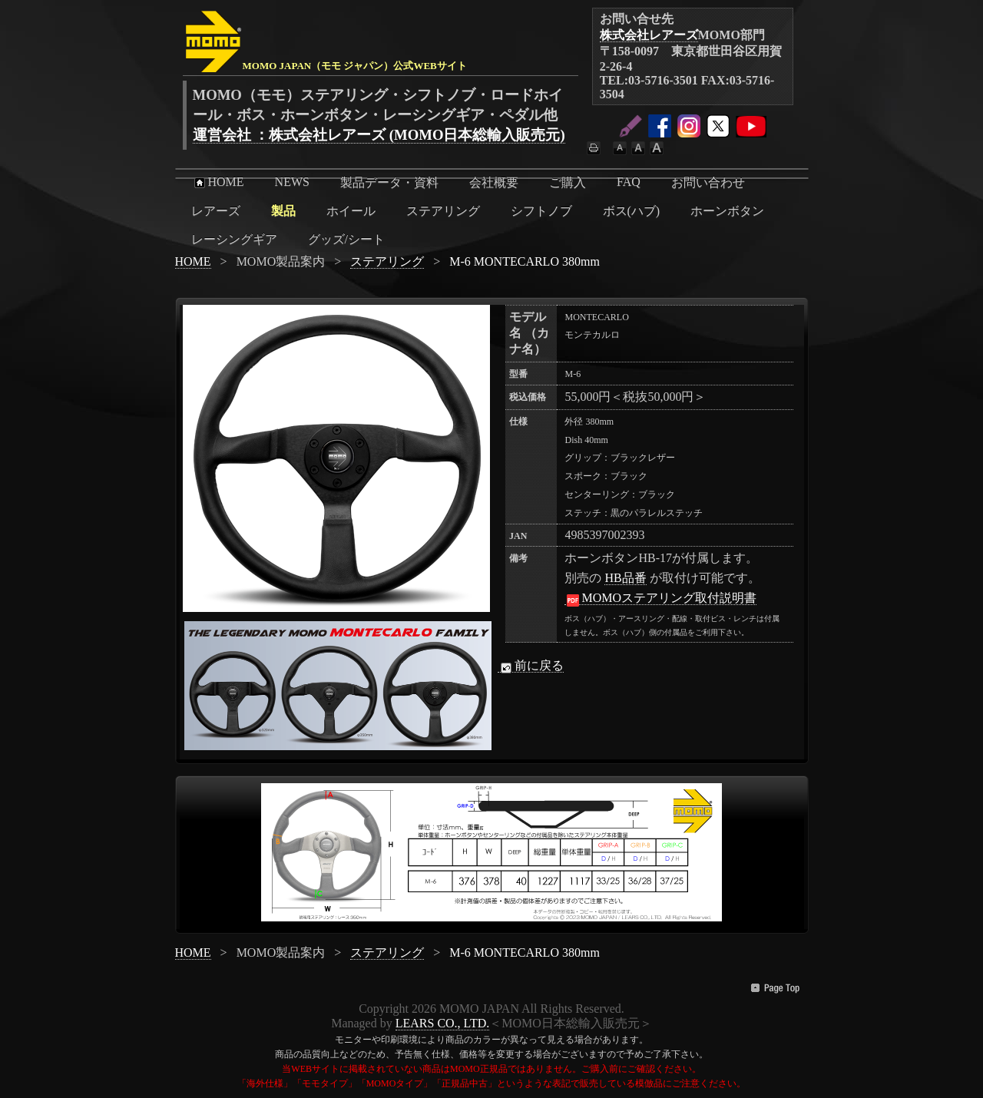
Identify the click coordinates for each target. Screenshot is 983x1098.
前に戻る (531, 666)
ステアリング (443, 210)
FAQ (628, 181)
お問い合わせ (708, 182)
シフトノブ (541, 210)
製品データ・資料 (389, 182)
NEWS (292, 181)
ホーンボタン (727, 210)
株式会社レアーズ (649, 34)
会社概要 (493, 182)
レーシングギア (234, 239)
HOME (217, 182)
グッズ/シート (346, 239)
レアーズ (215, 210)
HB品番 (625, 577)
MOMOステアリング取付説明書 (660, 598)
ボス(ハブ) (631, 210)
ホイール (351, 210)
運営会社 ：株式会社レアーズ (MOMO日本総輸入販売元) (379, 135)
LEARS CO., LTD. (443, 1023)
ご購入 (567, 182)
